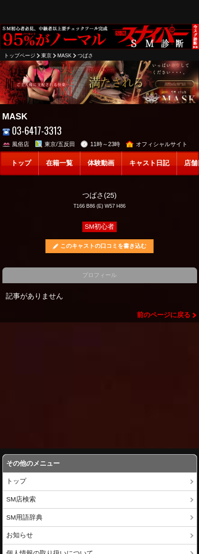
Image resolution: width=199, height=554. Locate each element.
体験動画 (101, 163)
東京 (46, 55)
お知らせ (19, 535)
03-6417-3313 (32, 131)
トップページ (19, 55)
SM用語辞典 (24, 517)
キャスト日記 (149, 163)
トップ (21, 163)
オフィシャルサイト (157, 144)
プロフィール (99, 275)
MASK (64, 55)
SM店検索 (21, 499)
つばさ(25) (99, 195)
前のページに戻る (163, 315)
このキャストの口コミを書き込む (103, 246)
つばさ (85, 55)
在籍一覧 (59, 163)
